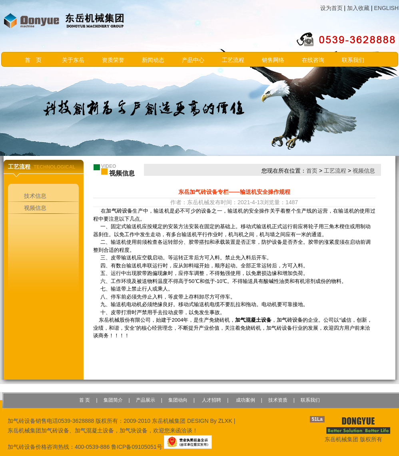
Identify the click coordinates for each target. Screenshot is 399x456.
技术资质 (277, 400)
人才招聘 (211, 400)
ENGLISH (386, 8)
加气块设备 (134, 430)
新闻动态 (153, 60)
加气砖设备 (119, 211)
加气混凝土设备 (94, 430)
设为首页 (331, 8)
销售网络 (273, 60)
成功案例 (244, 400)
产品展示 (145, 400)
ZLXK (225, 421)
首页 (311, 170)
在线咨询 (313, 60)
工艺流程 (233, 60)
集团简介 (113, 400)
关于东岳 (73, 60)
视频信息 (35, 208)
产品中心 (193, 60)
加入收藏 (358, 8)
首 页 (33, 60)
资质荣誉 (113, 60)
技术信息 (35, 196)
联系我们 (353, 60)
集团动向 (178, 400)
